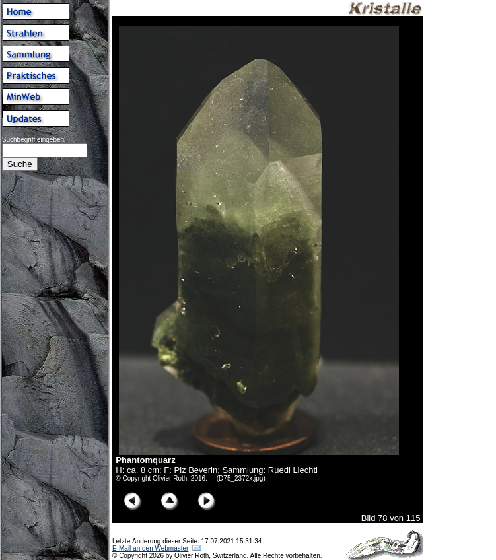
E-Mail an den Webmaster (150, 548)
